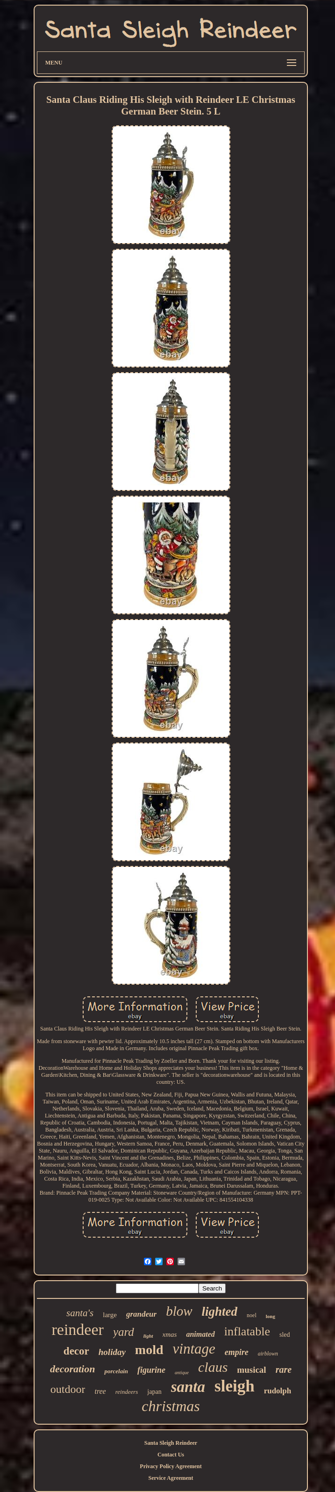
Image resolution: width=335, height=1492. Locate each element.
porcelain (116, 1371)
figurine (151, 1370)
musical (251, 1370)
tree (100, 1391)
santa (188, 1386)
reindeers (126, 1391)
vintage (194, 1349)
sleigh (234, 1386)
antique (182, 1372)
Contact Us (170, 1454)
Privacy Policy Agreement (170, 1466)
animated (200, 1334)
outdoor (68, 1389)
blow (179, 1311)
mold (149, 1349)
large (110, 1315)
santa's (79, 1313)
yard (123, 1332)
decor (76, 1351)
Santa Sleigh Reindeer (170, 1443)
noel (252, 1315)
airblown (268, 1353)
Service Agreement (170, 1478)
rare (284, 1369)
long (270, 1316)
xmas (170, 1334)
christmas (171, 1406)
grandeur (141, 1314)
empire (237, 1352)
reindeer (78, 1329)
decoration (72, 1369)
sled (284, 1334)
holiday (112, 1352)
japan (154, 1391)
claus (213, 1367)
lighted (220, 1312)
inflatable (247, 1331)
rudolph (278, 1390)
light (148, 1336)
